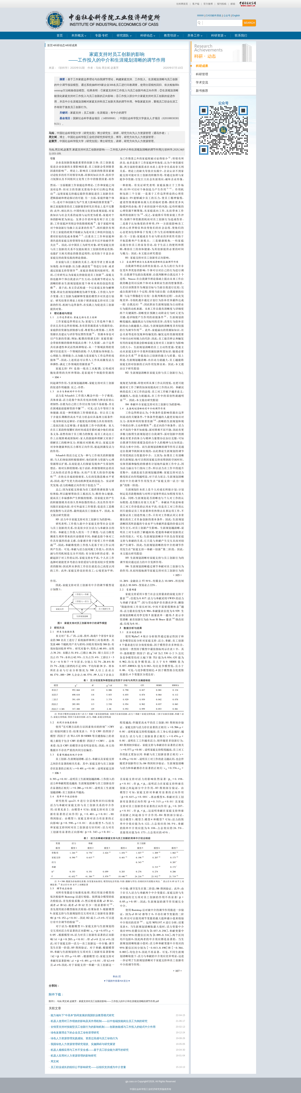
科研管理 (202, 74)
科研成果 (71, 45)
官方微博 (208, 3)
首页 (60, 35)
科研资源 (218, 35)
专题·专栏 (101, 35)
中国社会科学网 (247, 4)
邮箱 (233, 3)
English (236, 15)
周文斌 (55, 1061)
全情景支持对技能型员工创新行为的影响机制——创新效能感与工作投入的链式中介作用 (103, 1026)
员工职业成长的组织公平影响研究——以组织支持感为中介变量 (88, 1067)
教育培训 (171, 35)
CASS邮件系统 (213, 15)
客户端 (195, 3)
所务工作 (195, 35)
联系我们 (241, 35)
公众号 (226, 15)
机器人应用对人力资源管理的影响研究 (73, 1055)
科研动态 (147, 35)
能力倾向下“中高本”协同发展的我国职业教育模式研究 (82, 1015)
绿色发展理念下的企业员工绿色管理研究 (75, 1032)
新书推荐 (202, 90)
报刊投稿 (221, 3)
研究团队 (124, 35)
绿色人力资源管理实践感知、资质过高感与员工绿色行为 (84, 1038)
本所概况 (78, 35)
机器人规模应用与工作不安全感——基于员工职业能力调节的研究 (90, 1049)
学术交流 (202, 82)
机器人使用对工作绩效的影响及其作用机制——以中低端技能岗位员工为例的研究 (99, 1021)
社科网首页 (182, 3)
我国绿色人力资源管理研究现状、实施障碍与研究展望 (83, 1044)
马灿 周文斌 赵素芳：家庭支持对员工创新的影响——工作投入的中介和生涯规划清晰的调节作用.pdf (108, 1001)
